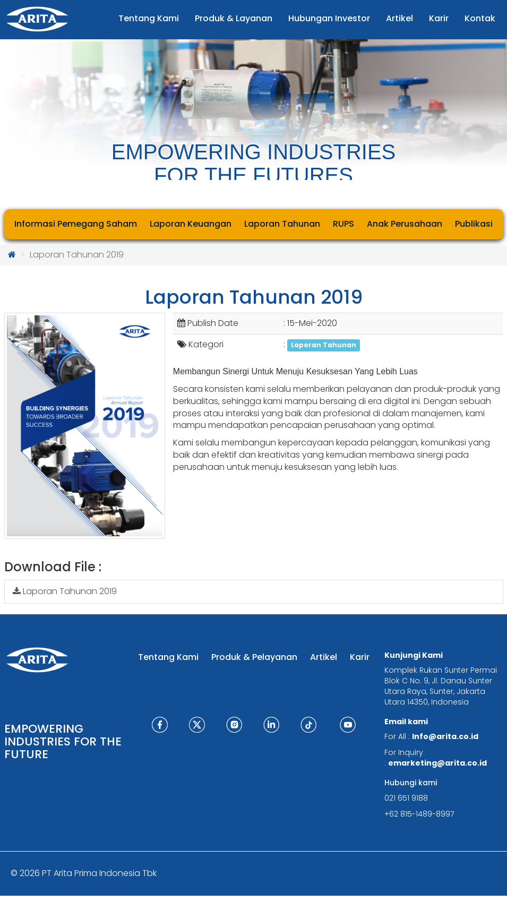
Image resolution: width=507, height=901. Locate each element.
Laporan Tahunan (323, 344)
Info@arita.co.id (445, 736)
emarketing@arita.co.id (437, 763)
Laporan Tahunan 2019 (65, 591)
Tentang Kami (168, 657)
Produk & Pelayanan (254, 657)
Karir (359, 657)
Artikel (323, 657)
